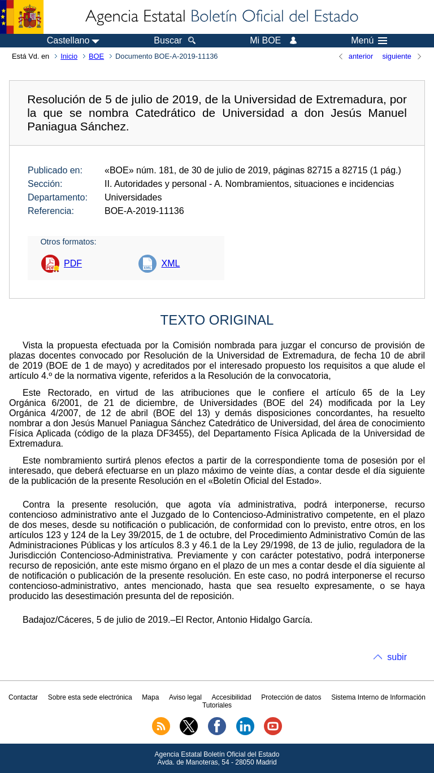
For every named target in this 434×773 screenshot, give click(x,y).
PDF (73, 263)
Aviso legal (185, 697)
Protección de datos (291, 697)
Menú (369, 40)
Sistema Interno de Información (378, 697)
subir (397, 657)
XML (170, 263)
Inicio (68, 56)
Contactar (23, 697)
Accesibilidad (231, 697)
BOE (96, 56)
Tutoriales (217, 705)
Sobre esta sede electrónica (90, 697)
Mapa (150, 697)
